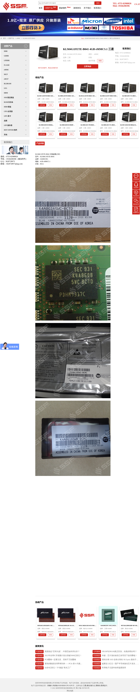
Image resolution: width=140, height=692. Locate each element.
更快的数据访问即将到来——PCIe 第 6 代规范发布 (58, 663)
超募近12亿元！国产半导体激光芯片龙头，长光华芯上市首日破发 (116, 663)
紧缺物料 (65, 8)
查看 (100, 61)
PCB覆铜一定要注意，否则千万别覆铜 (55, 659)
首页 (40, 8)
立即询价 (87, 66)
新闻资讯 (77, 8)
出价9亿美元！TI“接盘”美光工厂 (53, 667)
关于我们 (87, 8)
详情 (50, 105)
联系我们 (97, 8)
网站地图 (70, 691)
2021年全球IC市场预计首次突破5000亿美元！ (58, 655)
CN (135, 4)
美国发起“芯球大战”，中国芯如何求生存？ (57, 651)
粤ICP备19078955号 (83, 688)
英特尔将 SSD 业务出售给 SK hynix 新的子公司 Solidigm (116, 659)
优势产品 (50, 8)
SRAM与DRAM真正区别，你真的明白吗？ (115, 651)
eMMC (18, 38)
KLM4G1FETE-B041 (29, 38)
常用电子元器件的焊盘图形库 (109, 667)
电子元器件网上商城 (96, 683)
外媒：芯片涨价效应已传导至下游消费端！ (115, 655)
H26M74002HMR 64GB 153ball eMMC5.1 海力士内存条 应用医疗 (100, 39)
